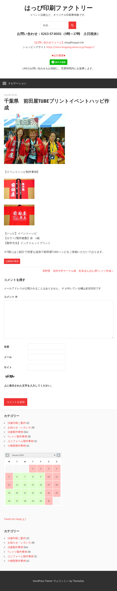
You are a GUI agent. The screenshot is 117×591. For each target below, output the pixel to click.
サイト (8, 367)
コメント (11, 296)
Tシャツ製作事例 (17, 436)
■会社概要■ (58, 55)
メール (8, 357)
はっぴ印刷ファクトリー (58, 8)
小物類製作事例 (17, 445)
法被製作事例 (12, 261)
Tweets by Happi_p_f (15, 518)
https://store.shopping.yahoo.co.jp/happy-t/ (70, 47)
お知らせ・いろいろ (19, 427)
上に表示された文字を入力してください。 (28, 385)
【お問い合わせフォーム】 (48, 42)
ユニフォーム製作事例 (21, 441)
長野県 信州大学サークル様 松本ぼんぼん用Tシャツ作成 (77, 270)
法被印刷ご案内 (17, 422)
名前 (6, 346)
